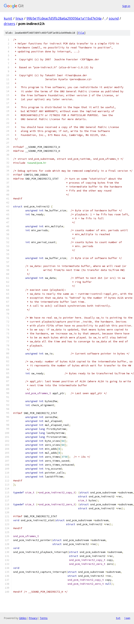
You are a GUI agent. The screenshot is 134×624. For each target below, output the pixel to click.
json (127, 618)
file (81, 32)
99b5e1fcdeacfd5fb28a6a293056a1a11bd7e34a (64, 18)
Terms (44, 618)
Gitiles (22, 618)
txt (118, 618)
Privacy (33, 618)
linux (19, 18)
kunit (8, 18)
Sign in (126, 6)
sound (114, 18)
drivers (9, 23)
